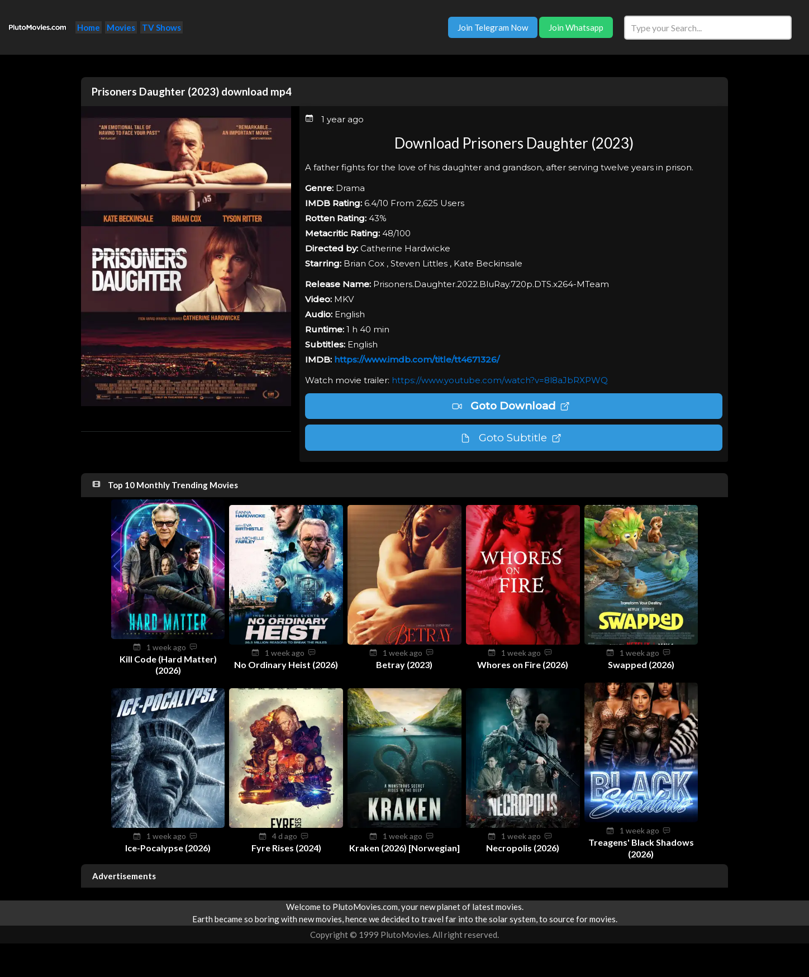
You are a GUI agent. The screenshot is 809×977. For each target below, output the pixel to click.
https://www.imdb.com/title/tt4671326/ (416, 359)
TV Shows (161, 27)
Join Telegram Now (493, 27)
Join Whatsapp (576, 27)
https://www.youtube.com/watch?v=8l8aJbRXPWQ (500, 380)
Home (88, 27)
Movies (121, 27)
